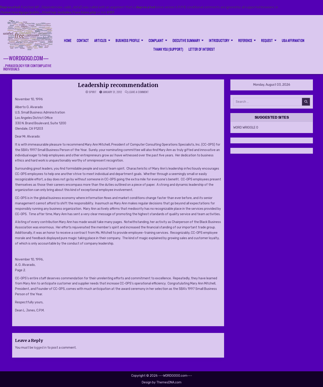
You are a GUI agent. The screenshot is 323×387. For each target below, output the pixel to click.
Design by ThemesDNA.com (161, 382)
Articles (100, 40)
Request (267, 40)
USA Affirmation (293, 40)
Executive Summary (186, 40)
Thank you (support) (168, 48)
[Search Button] (317, 44)
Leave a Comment (139, 92)
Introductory (219, 40)
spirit (92, 92)
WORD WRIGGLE (244, 127)
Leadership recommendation (118, 85)
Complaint (156, 40)
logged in (40, 348)
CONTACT (83, 40)
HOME (67, 40)
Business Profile (128, 40)
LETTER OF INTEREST (201, 48)
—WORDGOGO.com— (26, 58)
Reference (245, 40)
